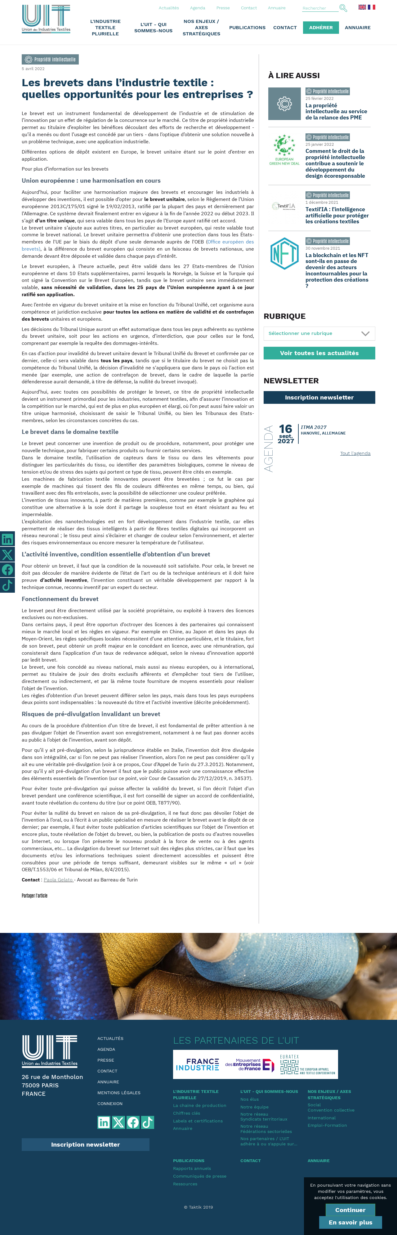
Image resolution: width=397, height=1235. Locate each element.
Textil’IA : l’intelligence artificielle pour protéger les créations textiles (337, 215)
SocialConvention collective (331, 1107)
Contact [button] (285, 27)
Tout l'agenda (355, 453)
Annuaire (277, 7)
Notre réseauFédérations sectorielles (266, 1129)
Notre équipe (254, 1106)
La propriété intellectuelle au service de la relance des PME (336, 111)
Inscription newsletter (319, 397)
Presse (223, 7)
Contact (249, 7)
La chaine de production (199, 1105)
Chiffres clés (186, 1113)
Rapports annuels (192, 1168)
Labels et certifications (198, 1120)
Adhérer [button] (321, 27)
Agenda (197, 7)
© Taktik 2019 (198, 1207)
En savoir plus (350, 1222)
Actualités (169, 7)
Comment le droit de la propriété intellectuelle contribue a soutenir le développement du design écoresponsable (335, 163)
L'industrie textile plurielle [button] (105, 27)
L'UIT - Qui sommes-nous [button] (153, 27)
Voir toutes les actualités (319, 353)
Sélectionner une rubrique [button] (300, 333)
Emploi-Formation (327, 1125)
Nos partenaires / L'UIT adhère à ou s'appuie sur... (268, 1141)
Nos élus (249, 1099)
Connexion (110, 1103)
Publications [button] (247, 27)
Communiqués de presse (199, 1176)
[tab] (319, 333)
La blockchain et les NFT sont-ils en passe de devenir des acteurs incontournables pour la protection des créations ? (337, 270)
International (322, 1117)
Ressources (185, 1183)
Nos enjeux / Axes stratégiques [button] (201, 27)
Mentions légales (119, 1092)
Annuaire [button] (358, 27)
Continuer (350, 1210)
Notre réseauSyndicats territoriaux (263, 1117)
